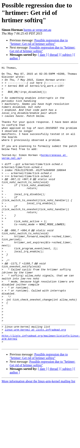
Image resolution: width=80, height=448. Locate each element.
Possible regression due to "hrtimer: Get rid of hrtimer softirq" (39, 42)
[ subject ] (67, 54)
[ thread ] (54, 54)
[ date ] (42, 54)
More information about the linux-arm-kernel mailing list (38, 437)
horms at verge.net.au (37, 30)
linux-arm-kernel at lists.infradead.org (35, 382)
